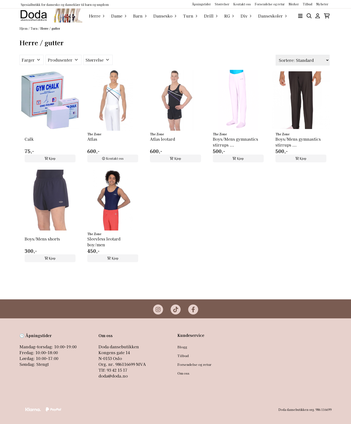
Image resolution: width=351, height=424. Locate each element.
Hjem (24, 28)
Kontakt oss (242, 4)
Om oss (183, 373)
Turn (34, 28)
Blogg (182, 346)
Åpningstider (201, 4)
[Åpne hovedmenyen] (300, 15)
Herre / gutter (50, 28)
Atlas (92, 139)
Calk (29, 139)
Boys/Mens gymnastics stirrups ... (235, 142)
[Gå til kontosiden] (317, 15)
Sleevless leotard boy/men (103, 242)
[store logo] (51, 16)
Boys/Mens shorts (42, 239)
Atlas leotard (162, 139)
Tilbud (183, 355)
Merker (294, 4)
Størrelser (222, 4)
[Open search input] (309, 15)
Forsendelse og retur (270, 4)
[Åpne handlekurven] (327, 15)
